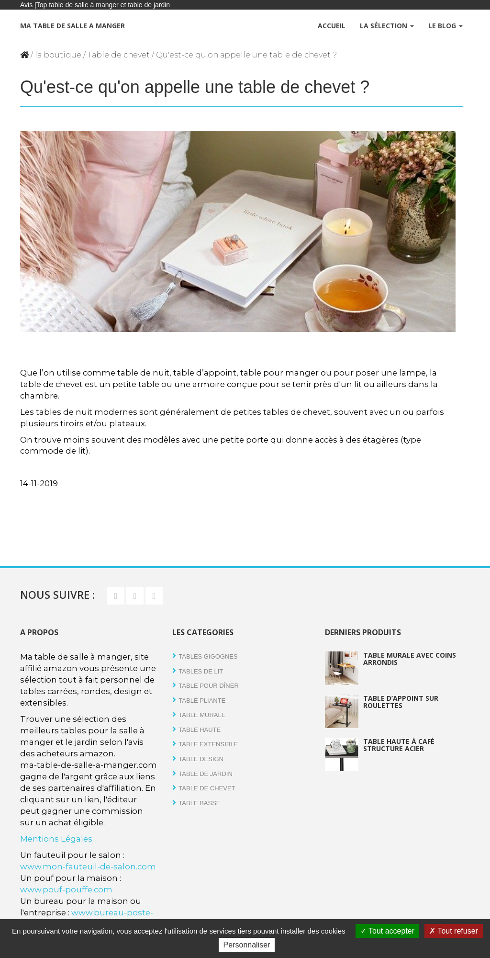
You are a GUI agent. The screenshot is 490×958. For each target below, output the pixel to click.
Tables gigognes (207, 656)
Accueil (331, 25)
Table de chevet (119, 54)
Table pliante (201, 700)
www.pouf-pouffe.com (66, 889)
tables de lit (200, 671)
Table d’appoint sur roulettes (400, 702)
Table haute (199, 729)
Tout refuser (453, 931)
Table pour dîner (208, 685)
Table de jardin (205, 773)
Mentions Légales (56, 839)
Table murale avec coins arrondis (409, 658)
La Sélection (387, 25)
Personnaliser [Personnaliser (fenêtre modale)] (246, 945)
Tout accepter (387, 931)
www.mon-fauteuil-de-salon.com (88, 866)
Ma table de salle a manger (72, 25)
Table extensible (208, 744)
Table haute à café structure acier (398, 745)
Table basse (199, 803)
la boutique (58, 54)
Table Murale (201, 714)
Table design (200, 759)
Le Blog (445, 25)
